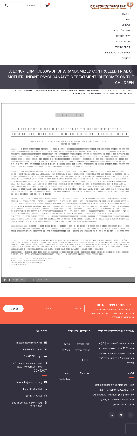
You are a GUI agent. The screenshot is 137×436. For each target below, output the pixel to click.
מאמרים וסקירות (82, 350)
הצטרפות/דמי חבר (121, 30)
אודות (127, 19)
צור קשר (126, 58)
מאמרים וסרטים (122, 41)
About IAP (85, 373)
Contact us (64, 379)
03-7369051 (29, 349)
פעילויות (126, 25)
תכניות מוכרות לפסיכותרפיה (116, 52)
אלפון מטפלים (123, 36)
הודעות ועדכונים (122, 47)
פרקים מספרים (111, 90)
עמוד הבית (127, 90)
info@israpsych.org (26, 342)
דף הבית (126, 14)
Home (67, 373)
